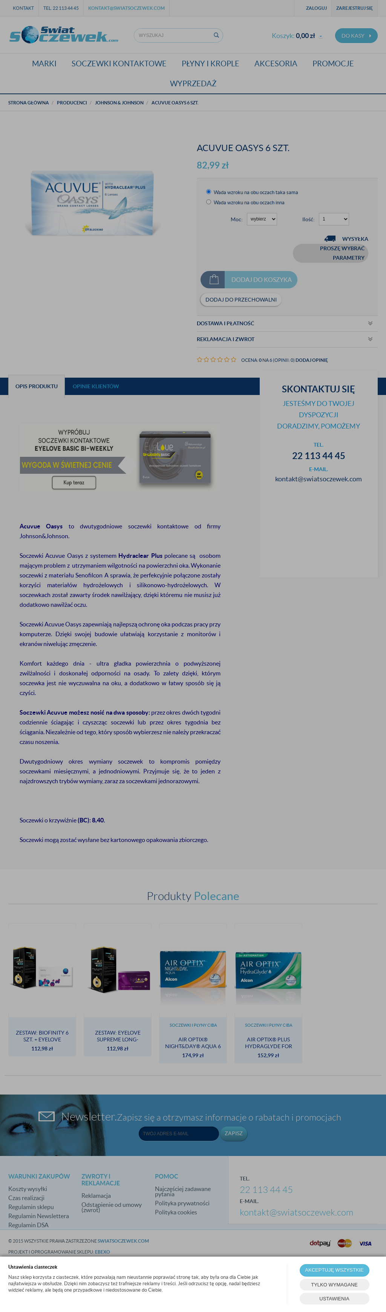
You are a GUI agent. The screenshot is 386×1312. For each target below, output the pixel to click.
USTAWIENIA (334, 1298)
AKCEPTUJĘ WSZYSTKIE (334, 1270)
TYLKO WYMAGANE (334, 1285)
